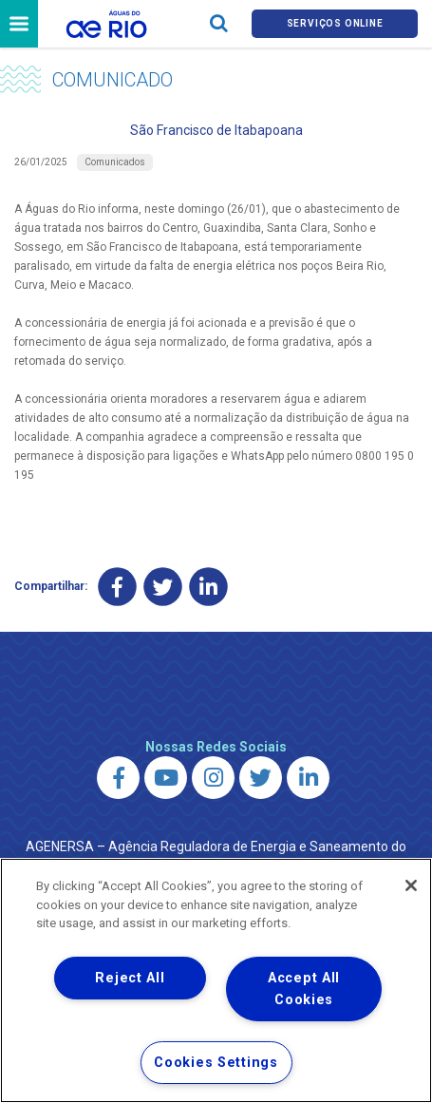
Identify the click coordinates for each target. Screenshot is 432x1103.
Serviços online (335, 23)
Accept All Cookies (304, 989)
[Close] (411, 885)
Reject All (129, 978)
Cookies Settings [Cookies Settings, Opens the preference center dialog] (216, 1063)
